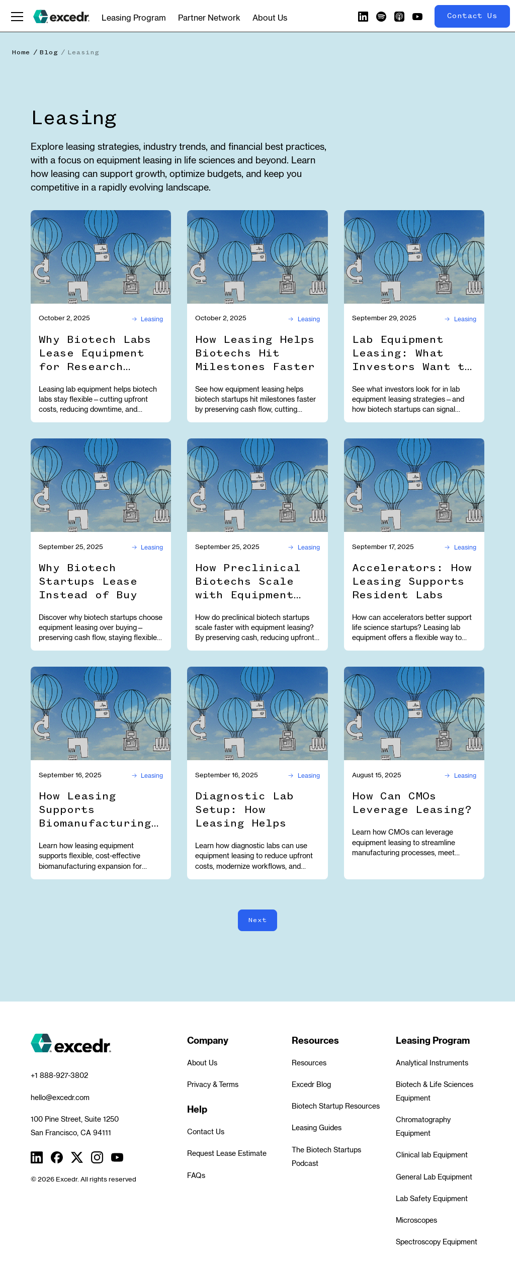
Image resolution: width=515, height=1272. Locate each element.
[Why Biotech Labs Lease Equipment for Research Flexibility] (101, 257)
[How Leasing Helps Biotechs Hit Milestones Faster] (257, 257)
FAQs (196, 1175)
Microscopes (416, 1220)
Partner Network (209, 18)
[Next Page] (257, 920)
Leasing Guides (316, 1127)
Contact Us (205, 1131)
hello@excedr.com (60, 1097)
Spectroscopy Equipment (436, 1241)
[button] (17, 16)
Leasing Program (134, 18)
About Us (269, 18)
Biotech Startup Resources (336, 1106)
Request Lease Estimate (227, 1153)
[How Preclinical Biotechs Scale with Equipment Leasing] (257, 485)
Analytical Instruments (432, 1062)
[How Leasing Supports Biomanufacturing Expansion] (101, 713)
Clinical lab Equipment (432, 1154)
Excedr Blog (311, 1084)
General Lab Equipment (434, 1177)
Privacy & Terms (212, 1084)
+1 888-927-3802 (59, 1075)
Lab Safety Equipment (432, 1198)
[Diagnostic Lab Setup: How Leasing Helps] (257, 713)
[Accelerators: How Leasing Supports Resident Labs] (414, 485)
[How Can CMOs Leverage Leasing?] (414, 713)
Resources (309, 1062)
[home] (61, 16)
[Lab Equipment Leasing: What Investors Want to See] (414, 257)
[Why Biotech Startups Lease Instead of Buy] (101, 485)
